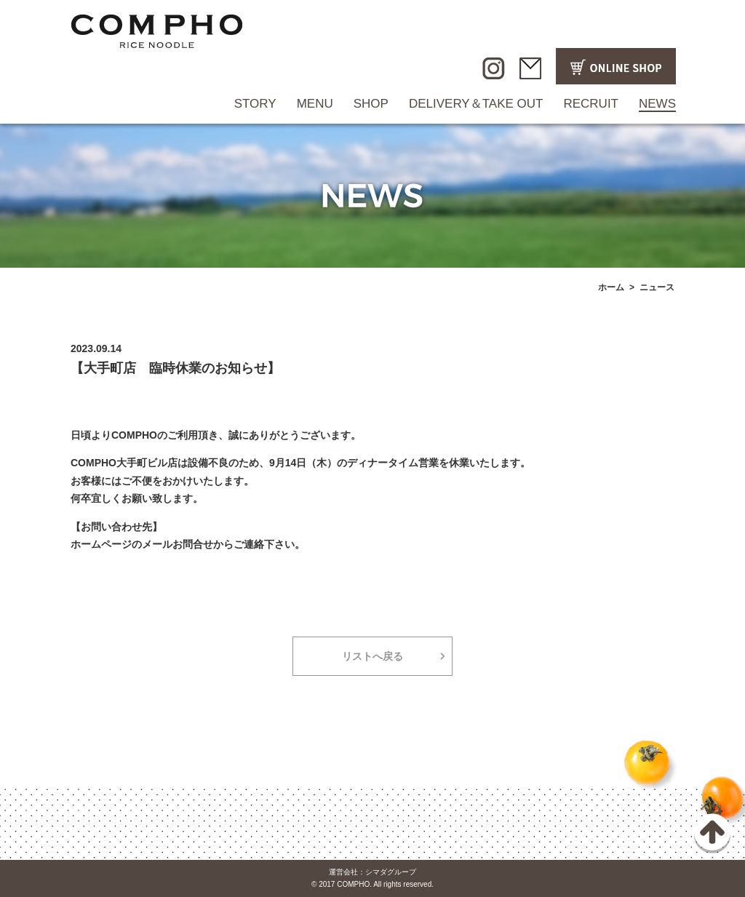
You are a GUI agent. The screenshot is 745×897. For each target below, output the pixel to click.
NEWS (657, 104)
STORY (255, 104)
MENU (315, 104)
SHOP (371, 104)
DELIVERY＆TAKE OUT (476, 104)
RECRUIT (590, 104)
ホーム (611, 287)
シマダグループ (390, 872)
